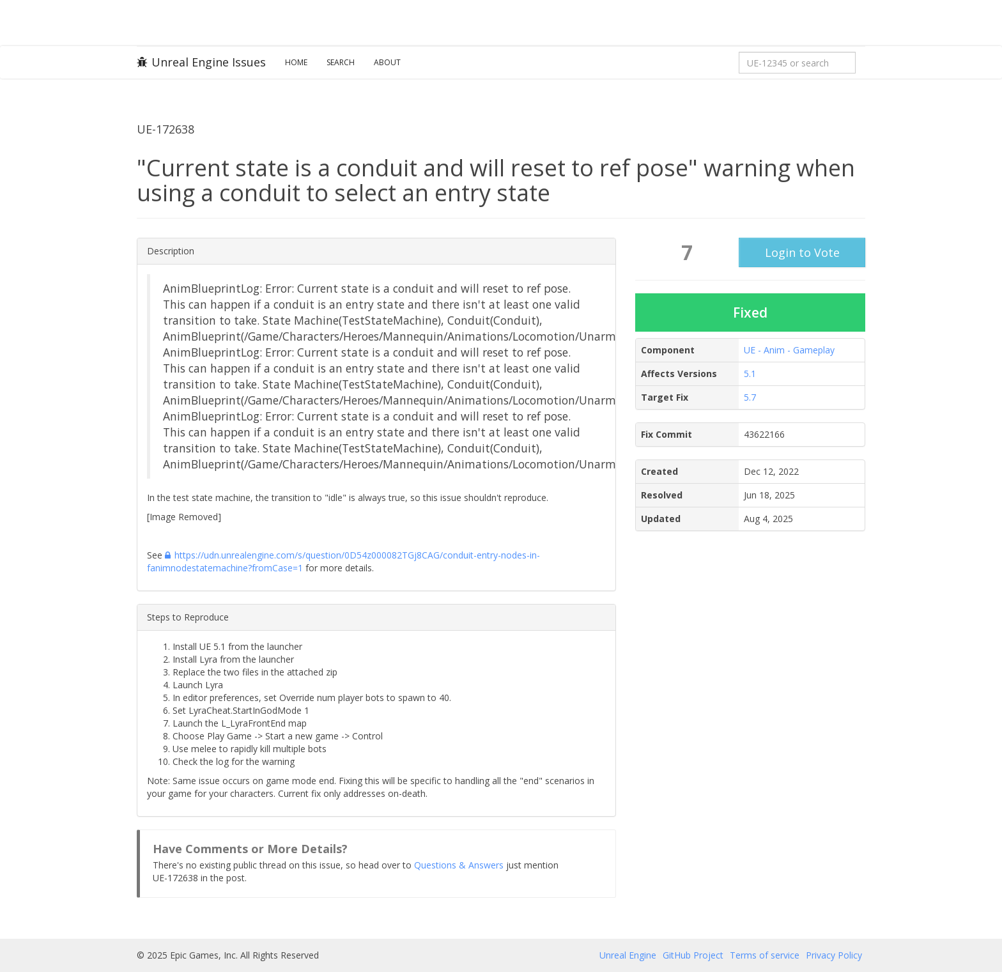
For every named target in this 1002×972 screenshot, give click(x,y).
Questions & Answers (459, 865)
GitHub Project (693, 955)
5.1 (750, 373)
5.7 (750, 397)
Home (296, 62)
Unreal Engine (627, 955)
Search (341, 62)
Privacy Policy (834, 955)
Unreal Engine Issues (201, 62)
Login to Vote (802, 252)
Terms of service (764, 955)
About (387, 62)
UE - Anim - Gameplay (789, 350)
